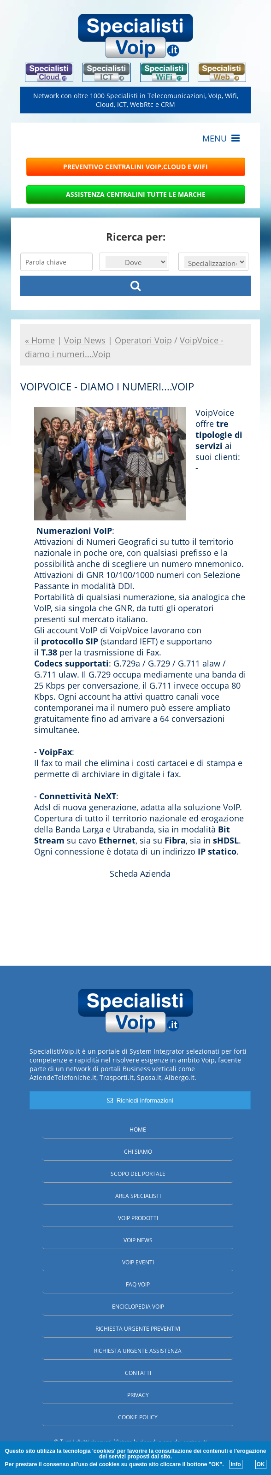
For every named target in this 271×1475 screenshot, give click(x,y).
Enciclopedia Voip (138, 1306)
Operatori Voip (143, 340)
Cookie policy (138, 1417)
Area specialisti (138, 1196)
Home (138, 1129)
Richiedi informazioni (140, 1100)
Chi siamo (138, 1152)
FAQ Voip (138, 1284)
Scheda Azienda (140, 873)
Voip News (138, 1240)
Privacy (138, 1395)
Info (236, 1464)
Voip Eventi (138, 1262)
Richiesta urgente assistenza (138, 1351)
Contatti (138, 1373)
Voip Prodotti (138, 1218)
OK (261, 1464)
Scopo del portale (138, 1174)
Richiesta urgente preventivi (137, 1329)
